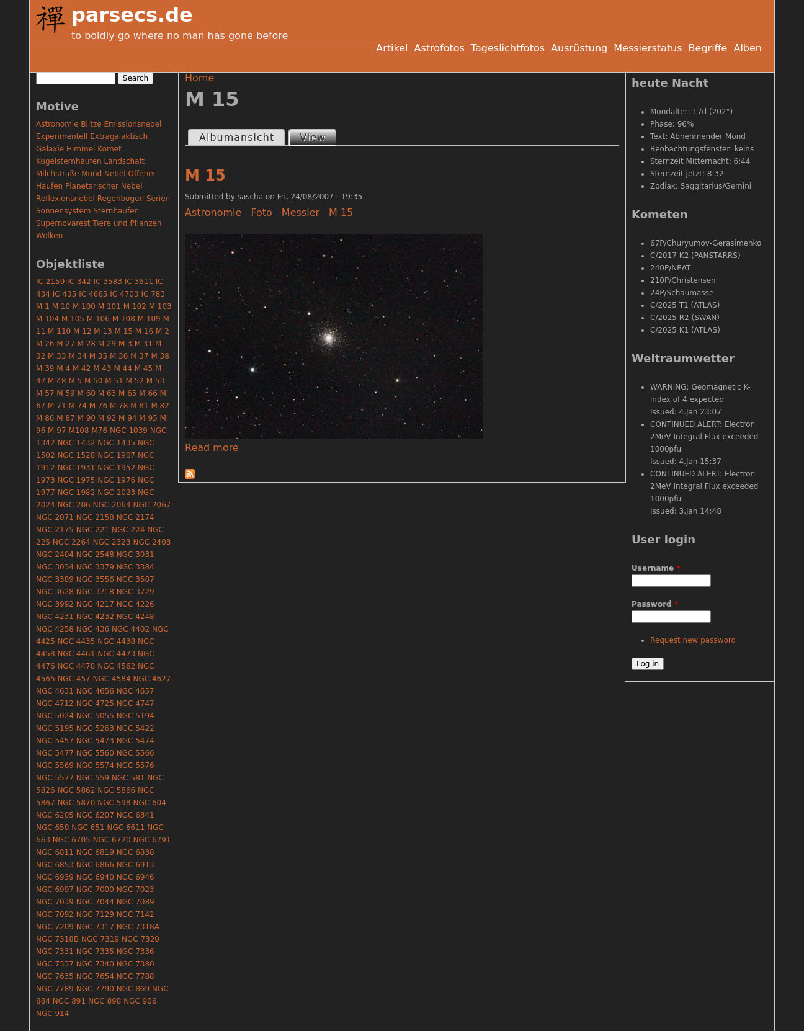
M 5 (75, 381)
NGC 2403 (152, 542)
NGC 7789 (55, 988)
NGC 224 (128, 529)
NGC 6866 (95, 864)
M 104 (47, 319)
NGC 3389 (55, 579)
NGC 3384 (135, 567)
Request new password (693, 640)
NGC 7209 (55, 926)
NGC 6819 (95, 852)
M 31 (144, 343)
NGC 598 (113, 802)
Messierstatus (648, 48)
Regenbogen (120, 198)
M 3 (125, 343)
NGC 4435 (76, 641)
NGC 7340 (95, 964)
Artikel (392, 48)
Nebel (115, 173)
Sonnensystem (63, 211)
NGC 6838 (135, 852)
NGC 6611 (126, 827)
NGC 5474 (135, 740)
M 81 (139, 405)
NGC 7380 (135, 964)
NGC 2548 (95, 554)
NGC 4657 (135, 691)
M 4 (63, 368)
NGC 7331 (55, 951)
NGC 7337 (55, 964)
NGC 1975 (76, 480)
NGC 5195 (55, 728)
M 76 (98, 405)
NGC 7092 (55, 914)
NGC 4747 (135, 703)
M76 (99, 430)
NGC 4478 (76, 666)
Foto (261, 212)
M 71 (57, 405)
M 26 (45, 343)
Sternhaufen (116, 211)
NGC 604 (149, 802)
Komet (109, 149)
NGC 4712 (55, 703)
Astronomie (213, 212)
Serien (158, 198)
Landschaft (124, 161)
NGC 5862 (76, 790)
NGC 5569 (55, 765)
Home (199, 78)
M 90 (87, 418)
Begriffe (708, 48)
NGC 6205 (55, 815)
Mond (91, 173)
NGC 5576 (135, 765)
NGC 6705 (72, 840)
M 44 (123, 368)
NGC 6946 (135, 877)
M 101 (109, 306)
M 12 (82, 331)
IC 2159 (50, 281)
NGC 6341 (135, 815)
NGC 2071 (55, 517)
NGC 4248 (135, 616)
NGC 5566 (135, 753)
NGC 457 (73, 678)
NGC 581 (128, 778)
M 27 (65, 343)
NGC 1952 (116, 467)
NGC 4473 (116, 653)
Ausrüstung (579, 48)
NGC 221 (92, 529)
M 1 (43, 306)
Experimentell (61, 136)
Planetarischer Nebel (104, 186)
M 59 (65, 393)
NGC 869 (133, 988)
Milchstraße (57, 173)
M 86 (45, 418)
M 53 (155, 381)
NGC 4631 (55, 691)
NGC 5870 (76, 802)
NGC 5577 (55, 778)
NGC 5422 (135, 728)
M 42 (82, 368)
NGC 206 (73, 505)
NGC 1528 (76, 455)
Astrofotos (439, 48)
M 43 (102, 368)
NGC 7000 (95, 889)
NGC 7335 (95, 951)
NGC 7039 (55, 902)
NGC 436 (92, 629)
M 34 (77, 356)
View (318, 136)
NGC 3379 (95, 567)
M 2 (162, 331)
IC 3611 (139, 281)
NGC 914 (52, 1013)
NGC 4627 (152, 678)
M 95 (148, 418)
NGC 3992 (55, 604)
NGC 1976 (116, 480)
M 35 (98, 356)
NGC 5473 (95, 740)
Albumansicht (236, 137)
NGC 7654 (95, 976)
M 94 (127, 418)
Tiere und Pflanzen (126, 223)
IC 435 (65, 294)
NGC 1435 (116, 443)
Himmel (80, 149)
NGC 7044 (95, 902)
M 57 (45, 393)
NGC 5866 (116, 790)
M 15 (205, 175)
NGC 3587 (135, 579)
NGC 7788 (135, 976)
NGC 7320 (140, 939)
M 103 (160, 306)
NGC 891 (69, 1001)
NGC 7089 (135, 902)
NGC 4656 (95, 691)
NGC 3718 (95, 591)
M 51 (114, 381)
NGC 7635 (55, 976)
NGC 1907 (116, 455)
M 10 (61, 306)
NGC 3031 (135, 554)
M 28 (87, 343)
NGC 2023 (116, 492)
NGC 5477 (55, 753)
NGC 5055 (95, 716)
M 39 (45, 368)
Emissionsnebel (132, 124)
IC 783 (153, 294)
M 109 (149, 319)
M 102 (134, 306)
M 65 (127, 393)
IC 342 (79, 281)
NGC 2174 (135, 517)
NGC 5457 (55, 740)
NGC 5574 (95, 765)
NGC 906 (139, 1001)
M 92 (107, 418)
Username (656, 568)
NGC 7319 (100, 939)
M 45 (144, 368)
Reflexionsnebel (65, 198)
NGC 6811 (55, 852)
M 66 (148, 393)
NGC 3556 (95, 579)
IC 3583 (108, 281)
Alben (747, 48)
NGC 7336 (135, 951)
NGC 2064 (112, 505)
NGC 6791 (152, 840)
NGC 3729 (135, 591)
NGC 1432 (76, 443)
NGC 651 (87, 827)
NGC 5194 (135, 716)
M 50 (93, 381)
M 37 (139, 356)
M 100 (84, 306)
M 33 (57, 356)
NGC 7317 (95, 926)
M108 (78, 430)
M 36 (119, 356)
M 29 (107, 343)
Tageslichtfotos (508, 48)
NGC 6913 (135, 864)
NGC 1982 (76, 492)
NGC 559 (92, 778)
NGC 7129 (95, 914)
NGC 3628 (55, 591)
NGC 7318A (138, 926)
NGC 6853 (55, 864)
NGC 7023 (135, 889)
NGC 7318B (57, 939)
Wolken (49, 235)
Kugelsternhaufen (69, 161)
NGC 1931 (76, 467)
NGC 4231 (55, 616)
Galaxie (50, 149)
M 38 (160, 356)
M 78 (119, 405)
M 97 (57, 430)
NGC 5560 (95, 753)
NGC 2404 (55, 554)
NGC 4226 (135, 604)
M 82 (160, 405)
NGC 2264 (72, 542)
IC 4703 (124, 294)
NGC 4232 (95, 616)
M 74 (77, 405)
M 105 (72, 319)
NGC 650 (52, 827)
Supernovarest (63, 223)
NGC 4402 (131, 629)
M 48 (57, 381)
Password (655, 604)
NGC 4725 (95, 703)
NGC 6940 (95, 877)
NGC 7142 (135, 914)
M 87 (65, 418)
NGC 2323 (112, 542)
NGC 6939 (55, 877)
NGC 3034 (55, 567)
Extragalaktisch (119, 136)
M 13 (103, 331)
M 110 (59, 331)
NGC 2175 (55, 529)
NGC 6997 (55, 889)
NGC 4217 (95, 604)
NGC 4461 (76, 653)
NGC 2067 (152, 505)
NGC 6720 (112, 840)
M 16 (144, 331)
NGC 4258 (55, 629)
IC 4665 (93, 294)
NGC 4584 (112, 678)
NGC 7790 (95, 988)
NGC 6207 (95, 815)
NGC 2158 (95, 517)
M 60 (87, 393)
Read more (212, 447)
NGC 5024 (55, 716)
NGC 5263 (95, 728)
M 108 (123, 319)
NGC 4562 (116, 666)
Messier (300, 212)
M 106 (98, 319)
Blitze (91, 124)
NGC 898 (104, 1001)
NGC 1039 (129, 430)
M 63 (107, 393)
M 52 (135, 381)
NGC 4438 (116, 641)
